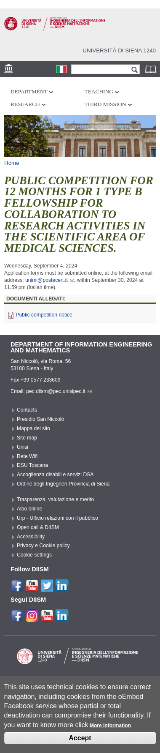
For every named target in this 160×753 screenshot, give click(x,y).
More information (110, 731)
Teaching (99, 91)
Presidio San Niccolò (40, 419)
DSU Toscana (32, 465)
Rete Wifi (27, 456)
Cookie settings (34, 555)
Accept (80, 744)
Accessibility (31, 537)
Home (11, 163)
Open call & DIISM (38, 527)
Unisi (22, 447)
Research (25, 104)
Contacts (27, 410)
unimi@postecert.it (49, 280)
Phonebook (151, 69)
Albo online (29, 509)
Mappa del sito (33, 428)
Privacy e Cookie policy (43, 545)
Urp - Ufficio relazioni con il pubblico (57, 518)
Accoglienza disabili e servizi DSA (55, 474)
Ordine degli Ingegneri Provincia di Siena (63, 484)
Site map (27, 438)
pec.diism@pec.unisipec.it (59, 391)
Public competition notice (44, 315)
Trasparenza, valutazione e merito (55, 499)
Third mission (105, 104)
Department (29, 91)
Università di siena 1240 (119, 50)
